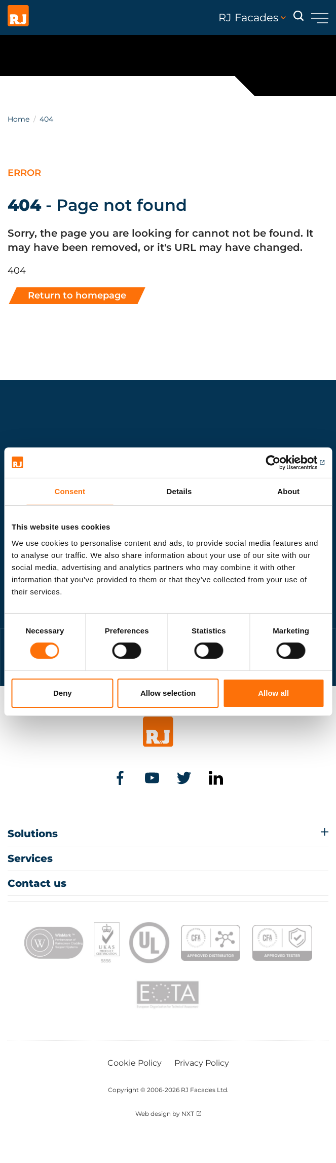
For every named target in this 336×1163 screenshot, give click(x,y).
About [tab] (288, 490)
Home (18, 119)
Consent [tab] (69, 490)
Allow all (273, 693)
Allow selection (168, 693)
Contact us (37, 883)
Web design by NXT (164, 1113)
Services (30, 858)
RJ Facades (252, 17)
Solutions (33, 834)
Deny (62, 693)
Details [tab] (179, 490)
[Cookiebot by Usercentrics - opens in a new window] (280, 462)
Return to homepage (77, 295)
